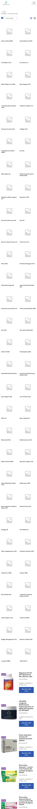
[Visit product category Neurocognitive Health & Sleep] (9, 499)
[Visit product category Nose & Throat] (28, 498)
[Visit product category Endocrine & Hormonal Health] (28, 166)
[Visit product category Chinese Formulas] (9, 120)
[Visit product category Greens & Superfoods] (28, 300)
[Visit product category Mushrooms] (28, 475)
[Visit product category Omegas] (9, 521)
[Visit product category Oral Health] (28, 521)
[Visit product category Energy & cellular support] (9, 190)
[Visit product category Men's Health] (28, 410)
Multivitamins (29, 717)
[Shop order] (11, 18)
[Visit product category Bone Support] (28, 76)
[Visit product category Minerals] (9, 431)
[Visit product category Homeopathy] (28, 343)
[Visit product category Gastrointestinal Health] (28, 278)
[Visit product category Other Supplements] (9, 543)
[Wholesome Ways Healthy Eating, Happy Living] (6, 3)
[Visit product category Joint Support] (9, 388)
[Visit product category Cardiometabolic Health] (9, 98)
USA (25, 685)
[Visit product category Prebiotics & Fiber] (28, 543)
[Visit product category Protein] (28, 564)
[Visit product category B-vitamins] (28, 54)
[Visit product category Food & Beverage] (9, 277)
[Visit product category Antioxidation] (28, 32)
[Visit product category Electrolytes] (9, 165)
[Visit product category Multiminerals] (28, 431)
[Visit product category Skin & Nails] (9, 586)
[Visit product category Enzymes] (28, 189)
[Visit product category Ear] (28, 142)
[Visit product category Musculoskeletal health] (9, 476)
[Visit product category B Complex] (9, 54)
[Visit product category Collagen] (28, 120)
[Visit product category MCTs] (9, 410)
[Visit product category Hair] (9, 322)
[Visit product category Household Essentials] (9, 365)
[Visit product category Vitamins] (28, 609)
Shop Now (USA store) (26, 690)
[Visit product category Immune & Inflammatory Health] (28, 366)
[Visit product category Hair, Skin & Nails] (28, 322)
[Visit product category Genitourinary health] (9, 300)
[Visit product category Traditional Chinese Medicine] (28, 587)
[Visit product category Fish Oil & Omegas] (28, 255)
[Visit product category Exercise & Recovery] (9, 212)
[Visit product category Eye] (28, 212)
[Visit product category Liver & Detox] (28, 388)
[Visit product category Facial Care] (28, 233)
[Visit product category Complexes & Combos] (9, 143)
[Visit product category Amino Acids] (9, 32)
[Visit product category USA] (28, 652)
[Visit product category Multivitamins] (9, 453)
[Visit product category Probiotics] (9, 564)
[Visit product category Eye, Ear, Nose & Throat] (9, 233)
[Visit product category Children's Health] (28, 97)
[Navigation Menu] (34, 3)
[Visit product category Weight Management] (9, 631)
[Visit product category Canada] (9, 652)
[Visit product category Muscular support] (28, 453)
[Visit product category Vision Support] (9, 609)
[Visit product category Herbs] (9, 343)
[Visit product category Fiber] (9, 255)
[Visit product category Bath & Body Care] (9, 76)
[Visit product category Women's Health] (28, 631)
